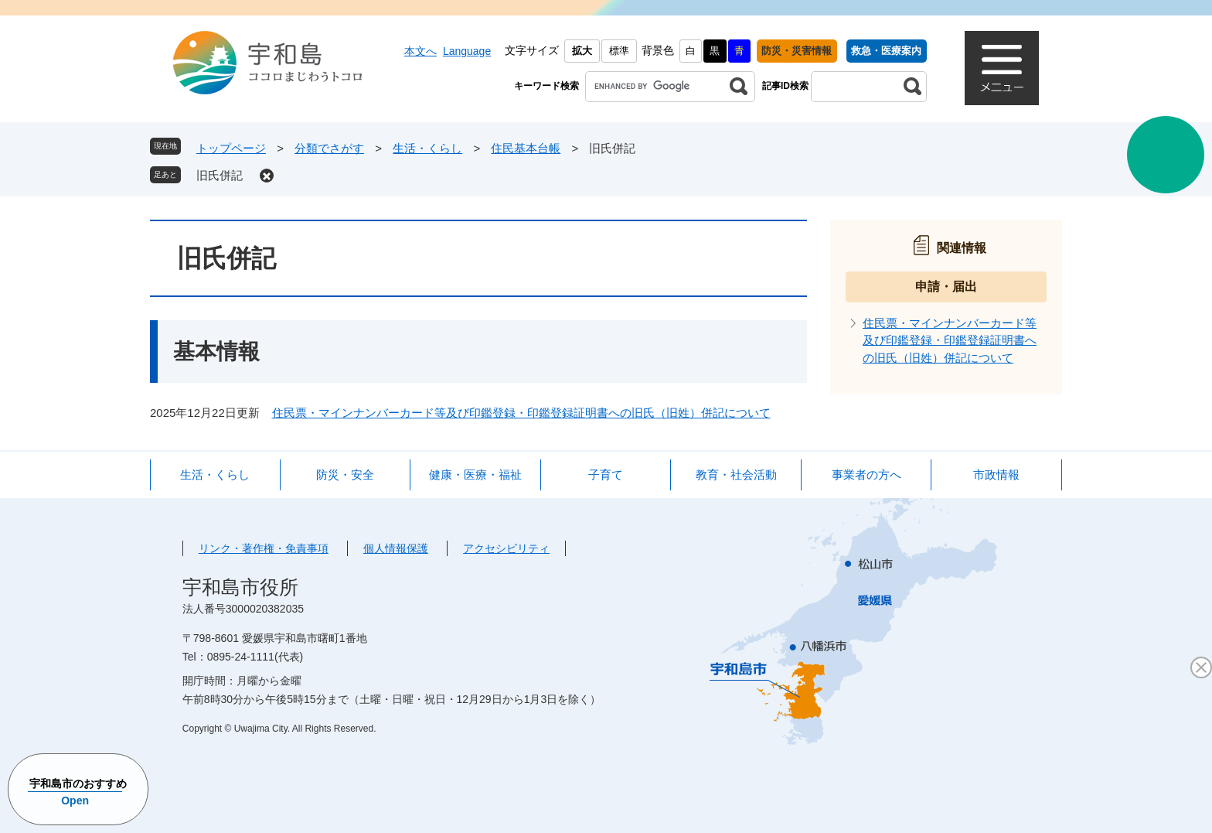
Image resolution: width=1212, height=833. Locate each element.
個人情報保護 (395, 548)
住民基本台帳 (525, 148)
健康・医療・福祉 (475, 474)
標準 (619, 50)
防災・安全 (345, 474)
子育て (605, 474)
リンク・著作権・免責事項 (264, 548)
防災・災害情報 (796, 50)
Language (467, 51)
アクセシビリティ (506, 548)
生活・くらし (427, 148)
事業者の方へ (866, 474)
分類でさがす (329, 148)
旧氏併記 (219, 175)
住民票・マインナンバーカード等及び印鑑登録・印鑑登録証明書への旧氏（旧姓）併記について (521, 412)
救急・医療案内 (886, 50)
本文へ (420, 51)
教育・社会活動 (736, 474)
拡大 (582, 50)
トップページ (231, 148)
